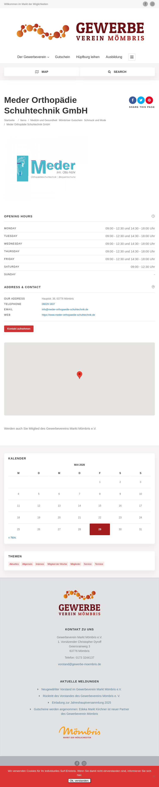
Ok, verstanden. (79, 780)
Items (23, 120)
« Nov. (12, 537)
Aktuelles (14, 564)
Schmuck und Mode (95, 120)
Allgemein (27, 564)
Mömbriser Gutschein (70, 120)
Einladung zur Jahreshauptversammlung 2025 (81, 702)
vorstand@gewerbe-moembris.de (79, 664)
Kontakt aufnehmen (18, 328)
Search (117, 71)
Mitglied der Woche (57, 564)
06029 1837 (48, 304)
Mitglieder (76, 564)
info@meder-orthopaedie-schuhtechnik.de (65, 309)
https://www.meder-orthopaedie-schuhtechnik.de (68, 314)
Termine (99, 564)
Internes (40, 564)
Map (41, 71)
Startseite (9, 120)
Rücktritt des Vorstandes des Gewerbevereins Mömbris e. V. (81, 696)
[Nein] (154, 776)
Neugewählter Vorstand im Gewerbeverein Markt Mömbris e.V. (81, 689)
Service (88, 564)
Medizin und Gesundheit (43, 120)
